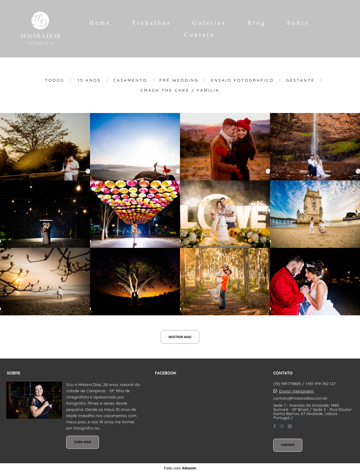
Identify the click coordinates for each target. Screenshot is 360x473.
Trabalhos (151, 23)
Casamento (130, 80)
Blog (256, 23)
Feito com (180, 468)
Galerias (209, 23)
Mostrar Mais (180, 337)
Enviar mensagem (296, 391)
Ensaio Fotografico (242, 80)
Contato (199, 34)
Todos (54, 80)
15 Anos (89, 80)
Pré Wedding (179, 80)
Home (100, 23)
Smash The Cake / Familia (180, 90)
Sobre (298, 23)
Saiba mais (82, 442)
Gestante (300, 80)
